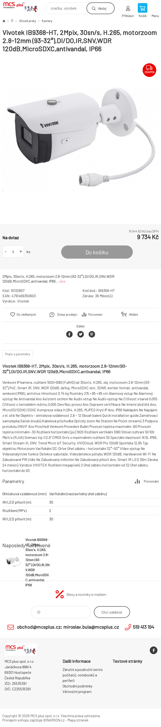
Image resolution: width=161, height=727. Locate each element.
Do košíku (97, 252)
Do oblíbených (26, 314)
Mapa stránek (77, 720)
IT (12, 21)
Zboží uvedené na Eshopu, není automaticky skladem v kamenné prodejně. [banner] (23, 7)
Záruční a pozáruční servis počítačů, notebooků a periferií (83, 675)
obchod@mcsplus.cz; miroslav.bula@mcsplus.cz (68, 627)
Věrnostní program (77, 691)
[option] (80, 138)
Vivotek (23, 301)
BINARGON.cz (53, 720)
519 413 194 (143, 627)
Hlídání (133, 314)
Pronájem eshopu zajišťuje (22, 720)
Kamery (47, 21)
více (62, 281)
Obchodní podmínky (77, 686)
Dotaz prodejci (67, 314)
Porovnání (95, 314)
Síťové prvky (27, 21)
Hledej (102, 8)
